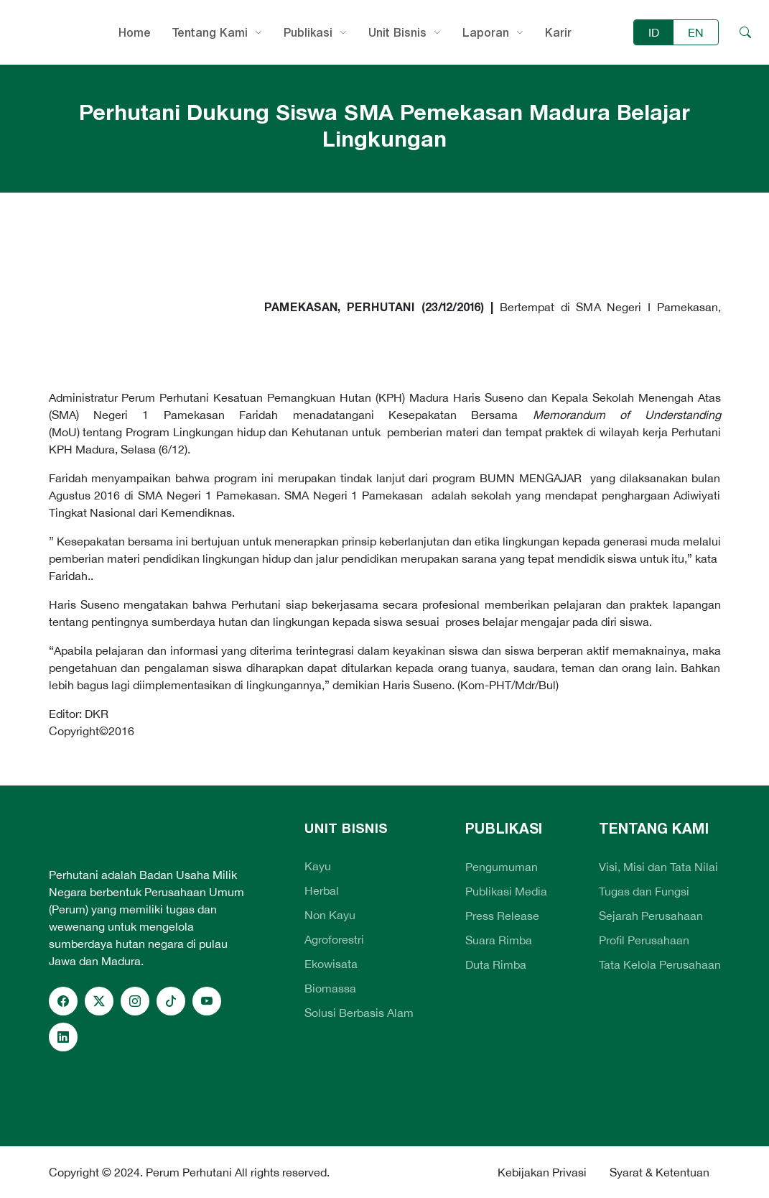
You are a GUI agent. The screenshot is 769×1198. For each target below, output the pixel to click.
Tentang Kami (210, 32)
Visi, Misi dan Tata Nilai (658, 866)
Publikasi (308, 32)
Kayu (317, 866)
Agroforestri (334, 939)
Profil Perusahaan (644, 940)
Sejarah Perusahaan (651, 915)
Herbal (321, 890)
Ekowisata (331, 963)
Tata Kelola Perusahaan (660, 964)
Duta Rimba (495, 964)
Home (134, 32)
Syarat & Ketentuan (659, 1172)
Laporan (485, 32)
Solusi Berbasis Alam (359, 1012)
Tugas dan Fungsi (644, 891)
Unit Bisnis (397, 32)
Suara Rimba (498, 940)
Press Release (502, 915)
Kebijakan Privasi (542, 1172)
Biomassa (330, 988)
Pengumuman (501, 866)
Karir (558, 32)
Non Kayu (329, 914)
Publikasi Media (506, 891)
